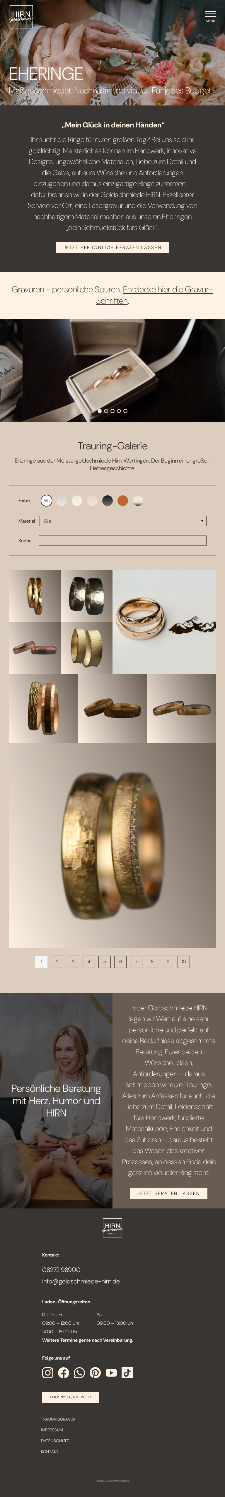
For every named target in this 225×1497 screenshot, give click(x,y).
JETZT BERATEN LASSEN (168, 1193)
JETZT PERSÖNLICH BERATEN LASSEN (112, 247)
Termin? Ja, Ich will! (70, 1397)
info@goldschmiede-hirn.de (81, 1281)
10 (184, 962)
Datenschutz (55, 1440)
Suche (25, 541)
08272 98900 (61, 1270)
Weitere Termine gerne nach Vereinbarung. (87, 1340)
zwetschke (123, 1481)
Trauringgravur (58, 1419)
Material (26, 521)
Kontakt (50, 1451)
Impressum (52, 1430)
